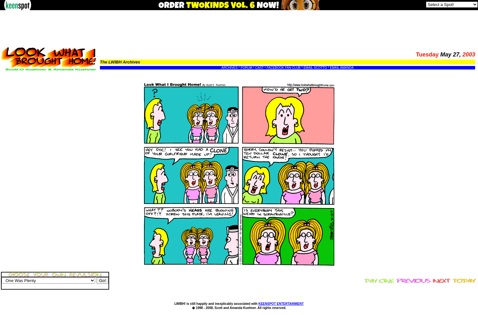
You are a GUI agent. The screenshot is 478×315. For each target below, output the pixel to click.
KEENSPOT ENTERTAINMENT (281, 303)
